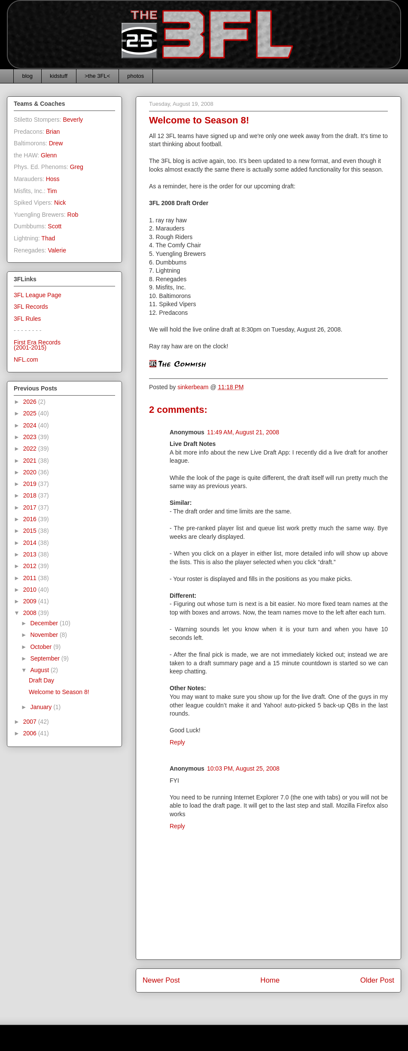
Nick (60, 202)
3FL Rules (27, 318)
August (40, 670)
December (44, 623)
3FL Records (31, 306)
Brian (53, 131)
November (44, 634)
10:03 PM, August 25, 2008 (243, 768)
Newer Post (161, 980)
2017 (30, 507)
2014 (30, 542)
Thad (48, 238)
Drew (56, 143)
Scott (54, 226)
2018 (30, 495)
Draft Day (41, 680)
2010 (30, 589)
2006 (30, 733)
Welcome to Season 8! (59, 691)
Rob (73, 214)
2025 (30, 413)
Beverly (73, 119)
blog (27, 76)
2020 (30, 472)
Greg (76, 166)
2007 (30, 721)
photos (135, 76)
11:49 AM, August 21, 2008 (243, 432)
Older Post (377, 980)
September (45, 658)
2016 (30, 519)
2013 (30, 554)
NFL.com (26, 359)
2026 (30, 401)
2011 (30, 578)
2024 (30, 425)
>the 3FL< (97, 76)
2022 (30, 448)
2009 (30, 601)
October (41, 646)
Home (270, 980)
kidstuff (58, 76)
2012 (30, 565)
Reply (177, 742)
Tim (52, 190)
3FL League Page (37, 295)
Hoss (53, 178)
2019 (30, 483)
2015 (30, 530)
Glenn (49, 155)
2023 (30, 436)
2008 (30, 612)
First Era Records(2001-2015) (37, 345)
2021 (30, 460)
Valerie (57, 250)
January (41, 707)
